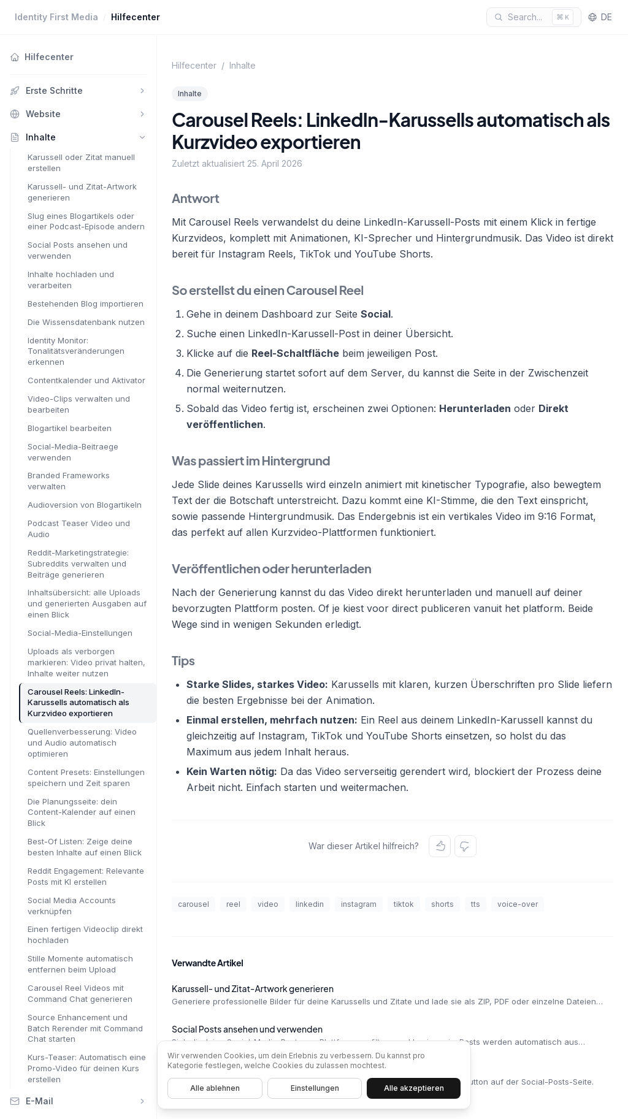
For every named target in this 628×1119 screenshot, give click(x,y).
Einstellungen (315, 1088)
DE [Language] (600, 17)
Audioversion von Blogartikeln (85, 505)
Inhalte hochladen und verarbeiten (71, 279)
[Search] (533, 17)
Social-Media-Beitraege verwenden (73, 451)
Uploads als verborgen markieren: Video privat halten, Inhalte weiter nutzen (86, 662)
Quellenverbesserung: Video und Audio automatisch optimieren (82, 742)
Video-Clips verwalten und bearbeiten (79, 404)
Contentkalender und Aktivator (86, 380)
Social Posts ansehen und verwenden (78, 250)
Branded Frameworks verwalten (69, 480)
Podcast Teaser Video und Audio (79, 528)
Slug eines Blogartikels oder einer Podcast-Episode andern (86, 221)
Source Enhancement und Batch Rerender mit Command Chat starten (85, 1028)
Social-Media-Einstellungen (80, 633)
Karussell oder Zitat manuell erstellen (81, 162)
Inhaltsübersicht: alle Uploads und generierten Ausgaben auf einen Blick (87, 603)
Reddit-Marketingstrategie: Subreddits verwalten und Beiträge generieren (78, 563)
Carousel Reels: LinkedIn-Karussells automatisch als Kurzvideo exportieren (78, 703)
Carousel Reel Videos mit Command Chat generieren (80, 993)
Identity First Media (56, 17)
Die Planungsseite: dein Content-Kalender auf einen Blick (82, 812)
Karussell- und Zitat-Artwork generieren (82, 191)
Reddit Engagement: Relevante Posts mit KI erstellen (86, 876)
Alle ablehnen (215, 1088)
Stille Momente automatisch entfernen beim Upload (80, 963)
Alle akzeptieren (414, 1088)
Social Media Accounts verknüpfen (72, 905)
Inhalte (242, 65)
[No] (465, 846)
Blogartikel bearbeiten (70, 428)
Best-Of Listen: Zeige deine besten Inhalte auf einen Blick (85, 846)
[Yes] (440, 846)
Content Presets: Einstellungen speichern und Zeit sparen (86, 777)
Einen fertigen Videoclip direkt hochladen (85, 934)
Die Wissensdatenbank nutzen (86, 322)
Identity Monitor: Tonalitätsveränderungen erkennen (76, 351)
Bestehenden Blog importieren (86, 303)
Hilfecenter (135, 17)
